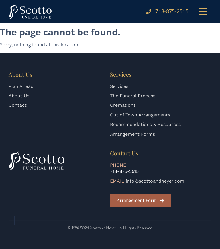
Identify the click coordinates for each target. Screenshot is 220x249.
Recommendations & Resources (145, 124)
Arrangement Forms (132, 134)
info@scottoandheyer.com (155, 181)
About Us (19, 95)
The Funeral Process (132, 95)
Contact (18, 105)
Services (119, 86)
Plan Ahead (21, 86)
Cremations (123, 105)
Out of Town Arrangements (140, 115)
